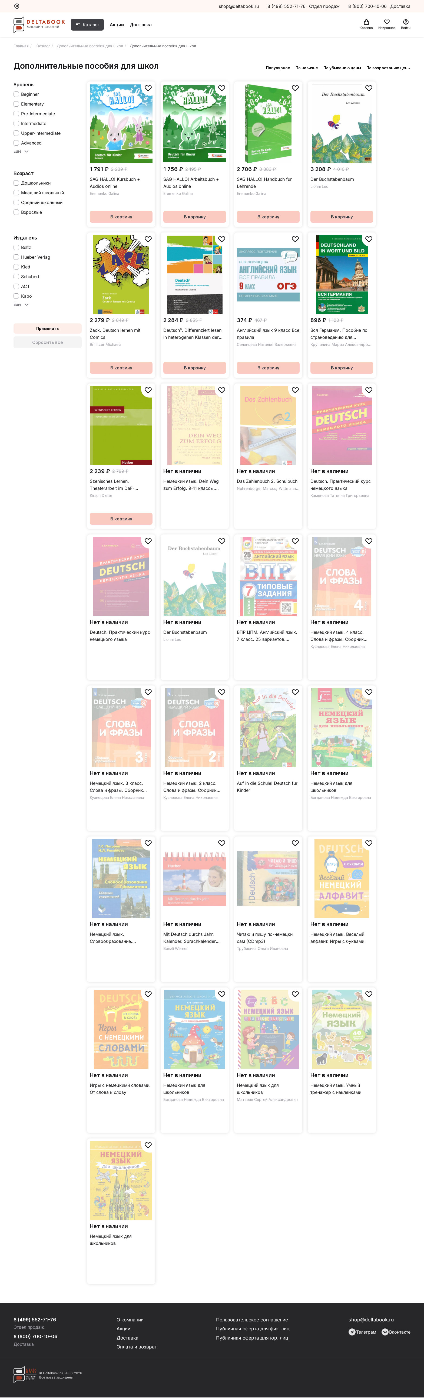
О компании (130, 1319)
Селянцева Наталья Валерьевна (267, 344)
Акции (119, 25)
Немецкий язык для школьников (331, 786)
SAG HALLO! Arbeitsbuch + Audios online (191, 182)
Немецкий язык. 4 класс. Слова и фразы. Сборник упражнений (337, 636)
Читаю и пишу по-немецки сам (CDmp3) (265, 937)
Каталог (93, 25)
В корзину (121, 216)
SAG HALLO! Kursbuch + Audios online (115, 182)
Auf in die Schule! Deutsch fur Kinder (267, 786)
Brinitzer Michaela (105, 344)
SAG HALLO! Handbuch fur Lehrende (264, 182)
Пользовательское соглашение (252, 1319)
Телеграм (362, 1331)
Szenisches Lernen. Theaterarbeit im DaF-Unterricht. (112, 485)
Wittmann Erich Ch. (296, 488)
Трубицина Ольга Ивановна (262, 948)
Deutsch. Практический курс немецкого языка (340, 484)
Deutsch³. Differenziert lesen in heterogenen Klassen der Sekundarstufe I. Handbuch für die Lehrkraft (194, 334)
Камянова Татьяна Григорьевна (339, 495)
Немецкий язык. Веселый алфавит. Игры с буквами (337, 937)
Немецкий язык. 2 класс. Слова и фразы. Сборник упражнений (190, 787)
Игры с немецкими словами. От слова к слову (120, 1088)
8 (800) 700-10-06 (368, 6)
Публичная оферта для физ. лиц (253, 1329)
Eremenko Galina (104, 193)
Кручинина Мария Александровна (342, 344)
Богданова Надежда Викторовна (340, 797)
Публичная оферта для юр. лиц (252, 1338)
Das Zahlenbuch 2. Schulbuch (267, 481)
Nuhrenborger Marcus (256, 488)
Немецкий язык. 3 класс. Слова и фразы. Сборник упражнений (116, 787)
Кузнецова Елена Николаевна (337, 646)
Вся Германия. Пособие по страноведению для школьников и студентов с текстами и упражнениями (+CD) (338, 334)
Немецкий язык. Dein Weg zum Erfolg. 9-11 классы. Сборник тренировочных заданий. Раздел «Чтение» (191, 485)
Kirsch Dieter (101, 495)
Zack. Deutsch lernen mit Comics (115, 333)
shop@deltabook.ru (239, 6)
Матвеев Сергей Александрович (267, 1099)
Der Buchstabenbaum (332, 179)
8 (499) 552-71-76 (286, 6)
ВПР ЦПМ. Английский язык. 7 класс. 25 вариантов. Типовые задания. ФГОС (267, 636)
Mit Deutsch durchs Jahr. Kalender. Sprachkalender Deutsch (189, 938)
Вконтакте (396, 1331)
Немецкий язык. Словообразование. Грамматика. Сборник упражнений (113, 938)
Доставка (143, 25)
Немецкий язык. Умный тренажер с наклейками (335, 1088)
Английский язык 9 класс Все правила (268, 333)
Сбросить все (47, 342)
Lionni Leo (319, 186)
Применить (47, 328)
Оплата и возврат (137, 1347)
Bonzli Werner (175, 948)
